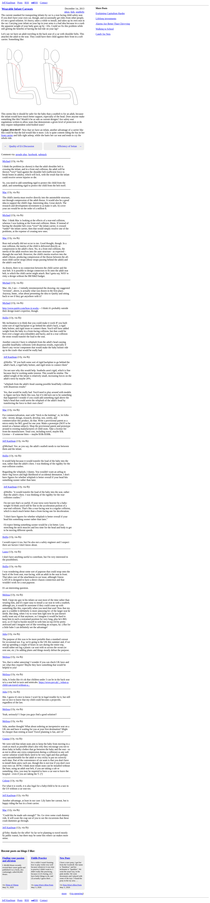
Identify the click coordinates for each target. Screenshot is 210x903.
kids (73, 12)
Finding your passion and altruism (13, 859)
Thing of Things (11, 885)
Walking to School (105, 29)
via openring (76, 893)
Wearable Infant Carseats (17, 8)
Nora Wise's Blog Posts (72, 885)
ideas (66, 12)
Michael (6, 161)
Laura (5, 551)
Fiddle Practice (39, 858)
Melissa (6, 595)
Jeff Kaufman (8, 2)
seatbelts (80, 12)
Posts (19, 2)
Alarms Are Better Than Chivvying (113, 23)
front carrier (7, 135)
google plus (21, 154)
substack (42, 154)
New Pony (65, 858)
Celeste (6, 780)
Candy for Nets (103, 34)
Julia (4, 634)
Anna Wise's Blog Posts (43, 885)
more (64, 893)
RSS (27, 2)
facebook (32, 154)
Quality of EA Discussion (19, 146)
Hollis (5, 317)
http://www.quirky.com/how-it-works (20, 308)
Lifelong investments (106, 18)
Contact (44, 2)
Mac (4, 192)
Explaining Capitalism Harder (110, 13)
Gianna (5, 738)
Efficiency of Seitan (69, 146)
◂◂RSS (34, 2)
